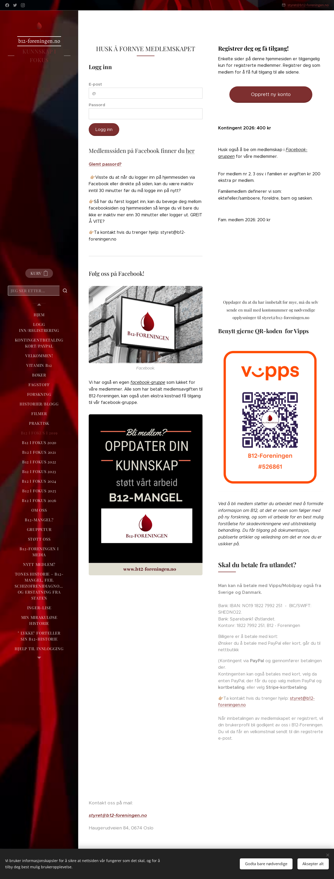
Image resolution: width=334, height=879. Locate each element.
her (190, 151)
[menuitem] (39, 315)
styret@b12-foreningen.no (308, 5)
